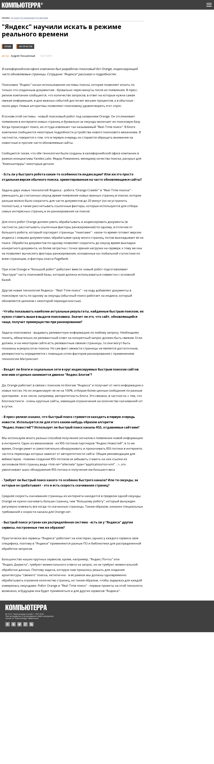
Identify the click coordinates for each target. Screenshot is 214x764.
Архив (7, 46)
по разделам (27, 18)
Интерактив (25, 46)
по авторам (42, 18)
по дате (15, 18)
